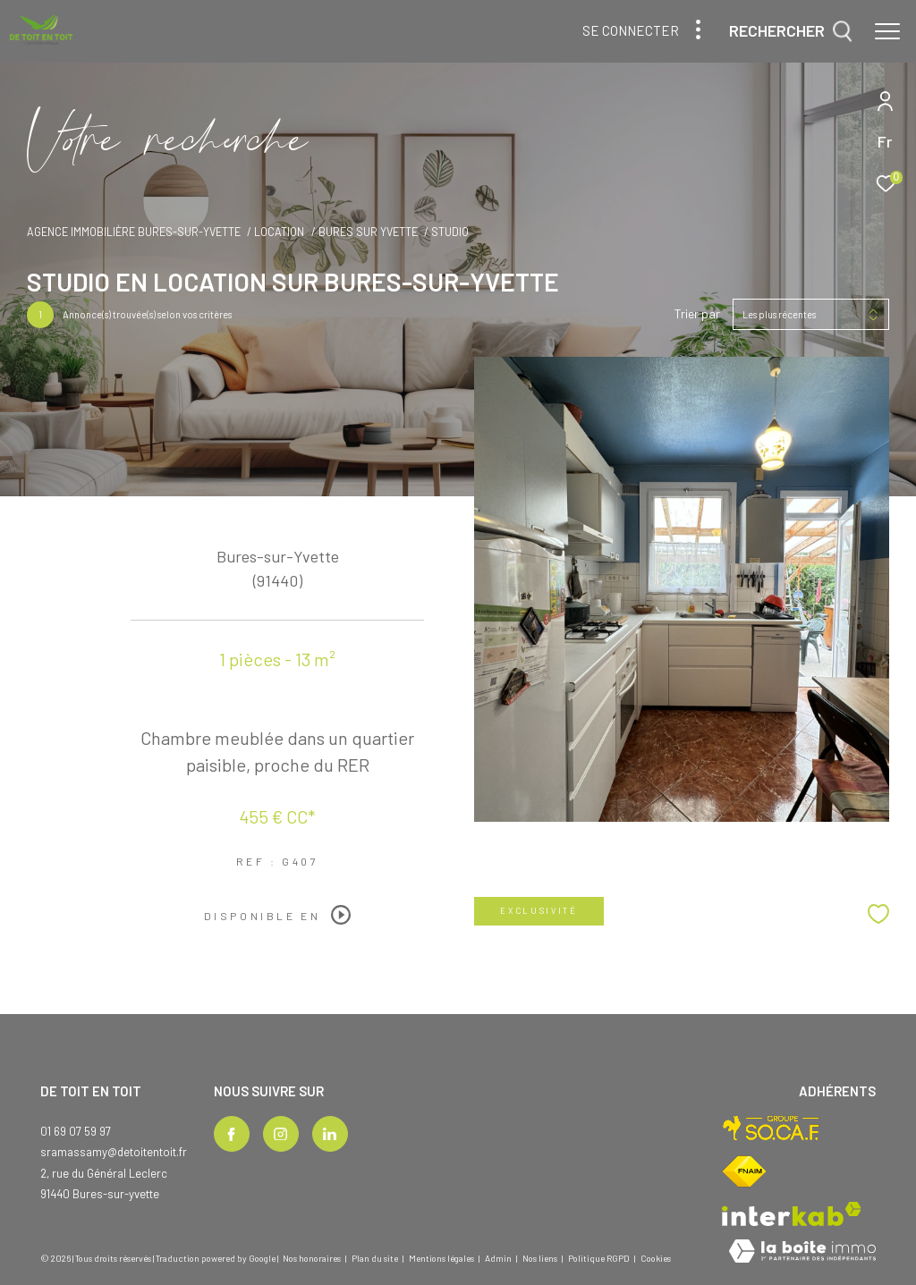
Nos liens (540, 1258)
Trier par (697, 314)
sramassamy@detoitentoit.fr (113, 1152)
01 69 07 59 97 (75, 1131)
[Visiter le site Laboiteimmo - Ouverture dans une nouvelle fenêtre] (802, 1252)
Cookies (655, 1259)
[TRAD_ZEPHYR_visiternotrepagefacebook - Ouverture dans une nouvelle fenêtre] (232, 1134)
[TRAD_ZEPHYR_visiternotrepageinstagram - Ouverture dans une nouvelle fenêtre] (281, 1134)
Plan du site (376, 1258)
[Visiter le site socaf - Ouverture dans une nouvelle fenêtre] (771, 1128)
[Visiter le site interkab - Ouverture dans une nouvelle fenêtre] (791, 1214)
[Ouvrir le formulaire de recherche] (790, 31)
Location (279, 231)
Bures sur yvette (368, 231)
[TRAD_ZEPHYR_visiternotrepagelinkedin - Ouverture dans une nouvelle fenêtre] (330, 1134)
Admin (499, 1258)
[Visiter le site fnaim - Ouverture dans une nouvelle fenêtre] (744, 1171)
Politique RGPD (599, 1258)
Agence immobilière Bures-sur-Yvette (134, 231)
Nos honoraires (312, 1258)
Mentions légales (442, 1258)
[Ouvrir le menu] (887, 31)
